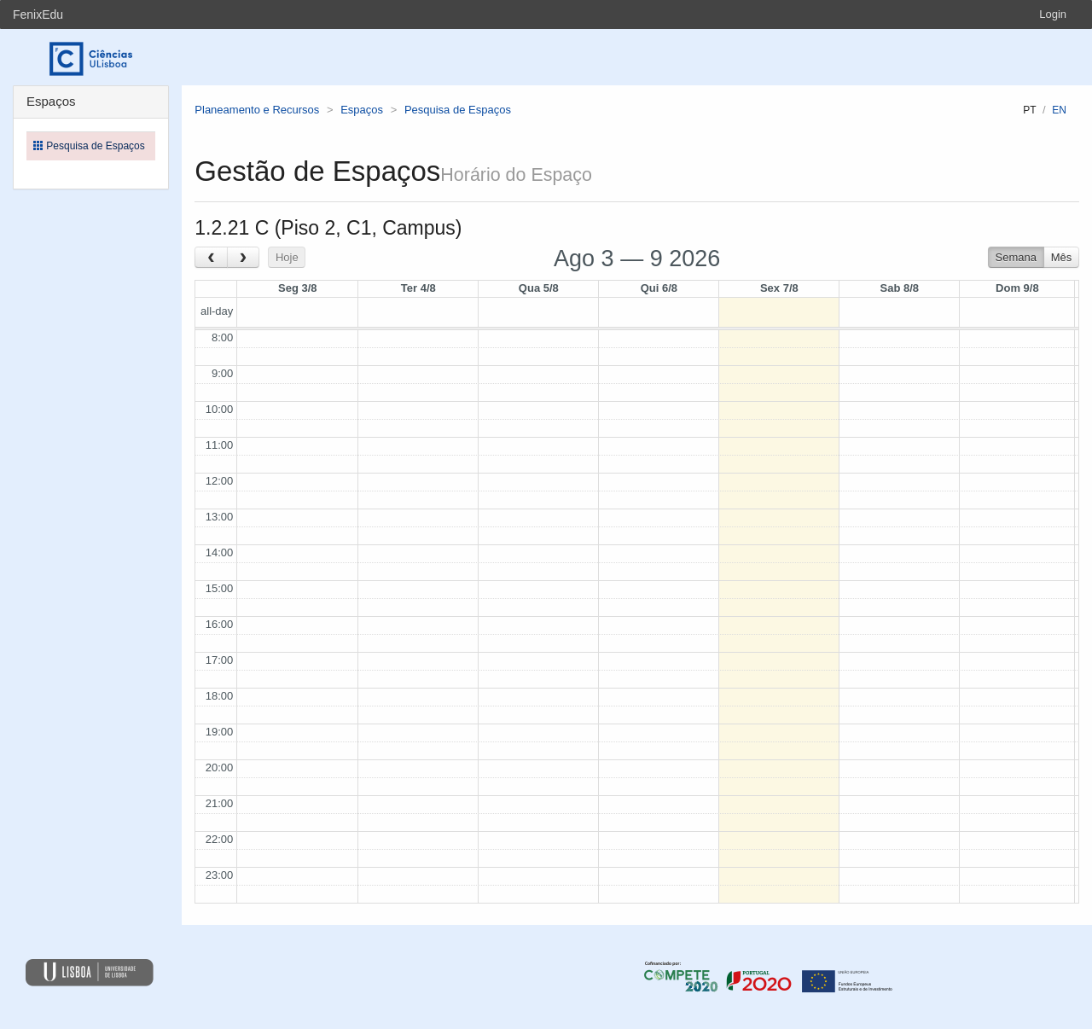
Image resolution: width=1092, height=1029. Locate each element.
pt (1029, 110)
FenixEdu (38, 14)
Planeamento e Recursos (257, 109)
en (1059, 110)
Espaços (361, 109)
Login (1052, 14)
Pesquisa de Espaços (457, 109)
